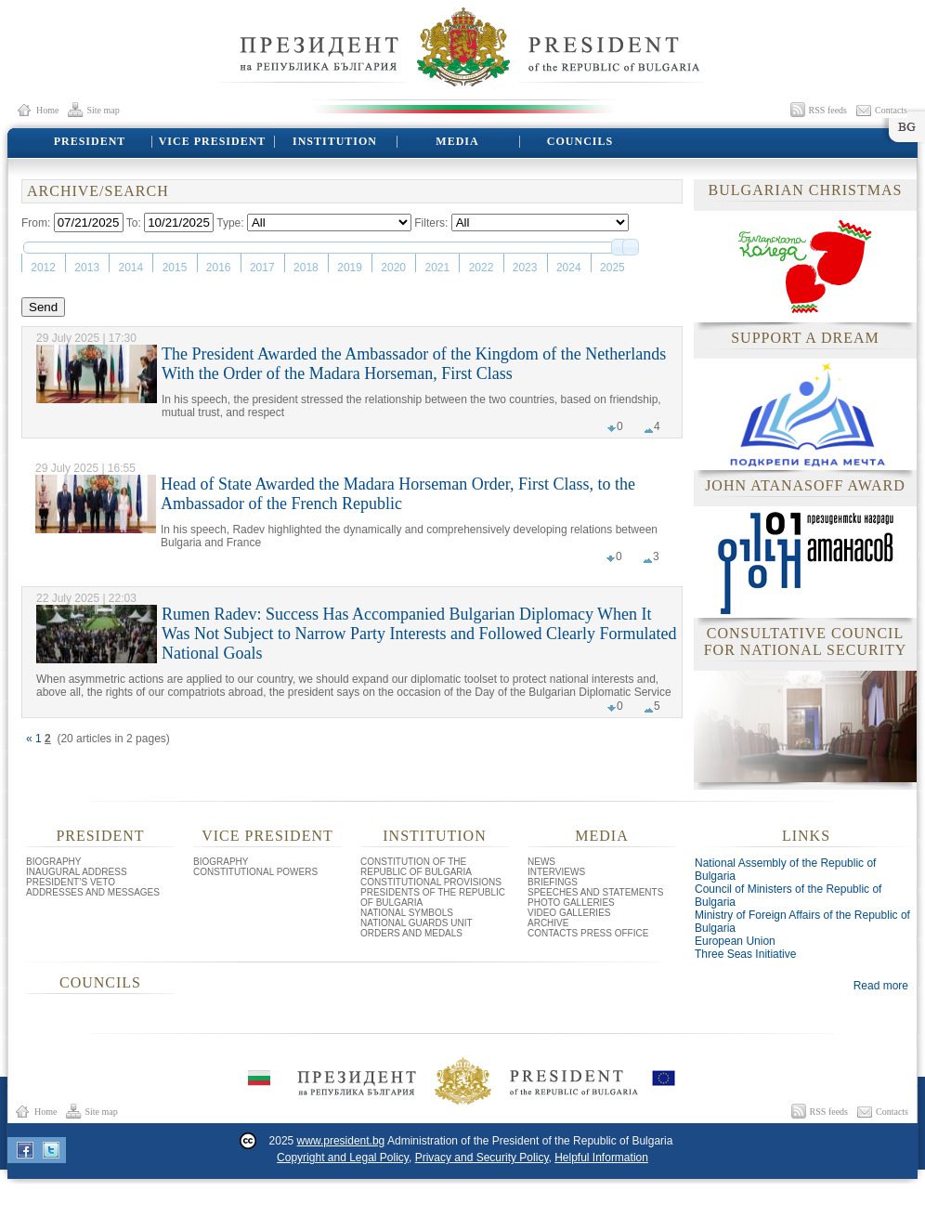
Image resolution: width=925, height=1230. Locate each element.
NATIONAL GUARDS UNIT (416, 923)
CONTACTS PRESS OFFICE (588, 933)
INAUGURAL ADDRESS (76, 872)
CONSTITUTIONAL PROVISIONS (431, 882)
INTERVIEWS (556, 872)
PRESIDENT (89, 141)
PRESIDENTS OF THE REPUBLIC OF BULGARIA (432, 897)
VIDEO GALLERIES (569, 913)
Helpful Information (601, 1157)
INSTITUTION (334, 141)
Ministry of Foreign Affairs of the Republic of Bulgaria (802, 922)
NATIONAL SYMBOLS (406, 913)
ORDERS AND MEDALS (411, 933)
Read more (880, 985)
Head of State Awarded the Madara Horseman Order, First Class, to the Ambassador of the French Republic (398, 494)
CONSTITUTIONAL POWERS (255, 872)
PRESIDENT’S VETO (70, 882)
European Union (735, 941)
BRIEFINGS (553, 882)
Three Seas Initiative (745, 954)
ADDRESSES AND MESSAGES (93, 892)
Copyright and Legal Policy (343, 1157)
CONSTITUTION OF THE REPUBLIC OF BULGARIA (416, 867)
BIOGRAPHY (53, 862)
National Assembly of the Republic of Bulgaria (785, 870)
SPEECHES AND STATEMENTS (595, 892)
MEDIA (456, 141)
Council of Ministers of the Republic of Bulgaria (788, 896)
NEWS (541, 862)
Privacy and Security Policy (482, 1157)
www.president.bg (341, 1140)
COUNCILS (580, 141)
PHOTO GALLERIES (571, 902)
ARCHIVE (548, 923)
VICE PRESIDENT (211, 141)
